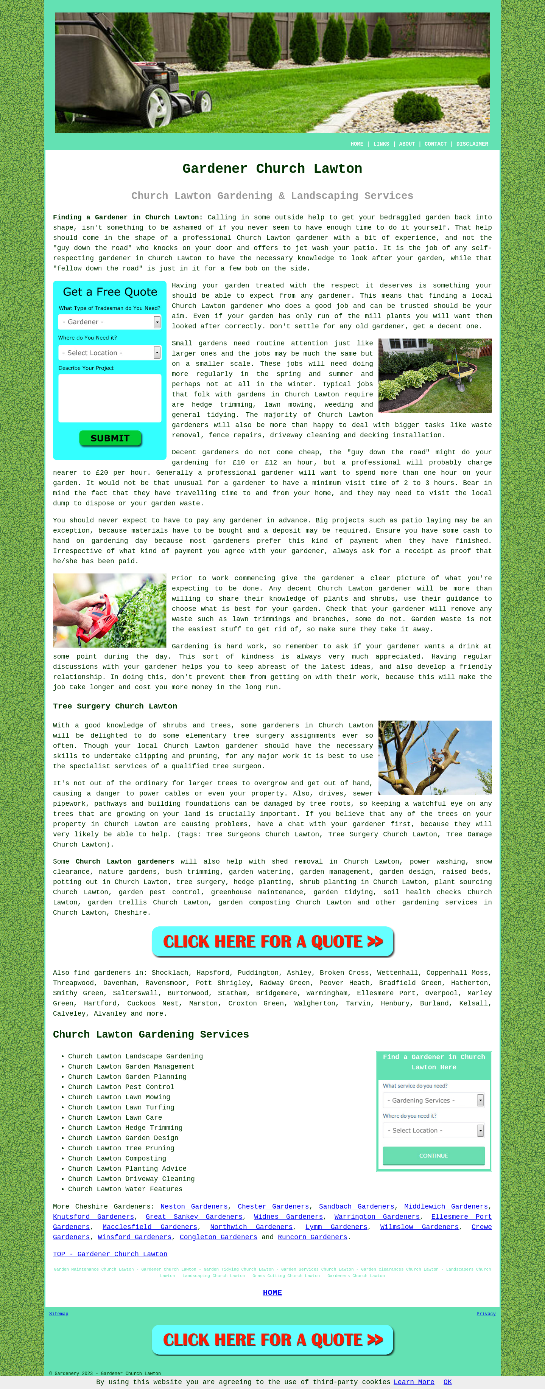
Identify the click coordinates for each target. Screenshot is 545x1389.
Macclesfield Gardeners (150, 1227)
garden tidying (343, 892)
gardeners (190, 425)
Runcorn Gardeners (312, 1237)
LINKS (381, 144)
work (369, 677)
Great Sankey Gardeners (194, 1217)
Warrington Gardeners (377, 1217)
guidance (462, 599)
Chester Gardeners (273, 1206)
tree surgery (200, 882)
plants (398, 316)
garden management (335, 872)
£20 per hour (121, 473)
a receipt (414, 551)
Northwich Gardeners (251, 1227)
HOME (357, 144)
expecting (190, 588)
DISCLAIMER (472, 144)
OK (448, 1382)
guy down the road (92, 248)
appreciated (397, 656)
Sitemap (58, 1314)
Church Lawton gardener (217, 306)
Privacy (486, 1314)
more (155, 1014)
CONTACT (436, 144)
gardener (334, 296)
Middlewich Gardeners (446, 1206)
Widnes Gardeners (288, 1217)
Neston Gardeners (194, 1206)
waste (190, 503)
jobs (262, 353)
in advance (286, 520)
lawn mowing (288, 405)
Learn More (414, 1382)
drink (469, 646)
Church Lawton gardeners (125, 861)
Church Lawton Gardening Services (151, 1035)
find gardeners (102, 973)
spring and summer (314, 374)
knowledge (315, 258)
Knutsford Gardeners (93, 1217)
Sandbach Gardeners (356, 1206)
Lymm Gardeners (336, 1227)
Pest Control (149, 1087)
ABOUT (407, 144)
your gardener (151, 667)
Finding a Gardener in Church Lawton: (128, 217)
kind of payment (344, 541)
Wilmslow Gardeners (419, 1227)
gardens (251, 394)
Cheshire (130, 913)
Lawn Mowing (147, 1097)
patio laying (426, 520)
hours (444, 483)
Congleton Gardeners (218, 1237)
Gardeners (132, 1206)
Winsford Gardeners (134, 1237)
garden (437, 217)
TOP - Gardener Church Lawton (110, 1254)
